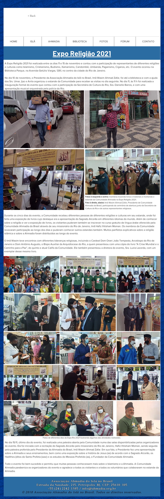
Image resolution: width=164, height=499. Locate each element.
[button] (38, 16)
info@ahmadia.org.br (99, 488)
